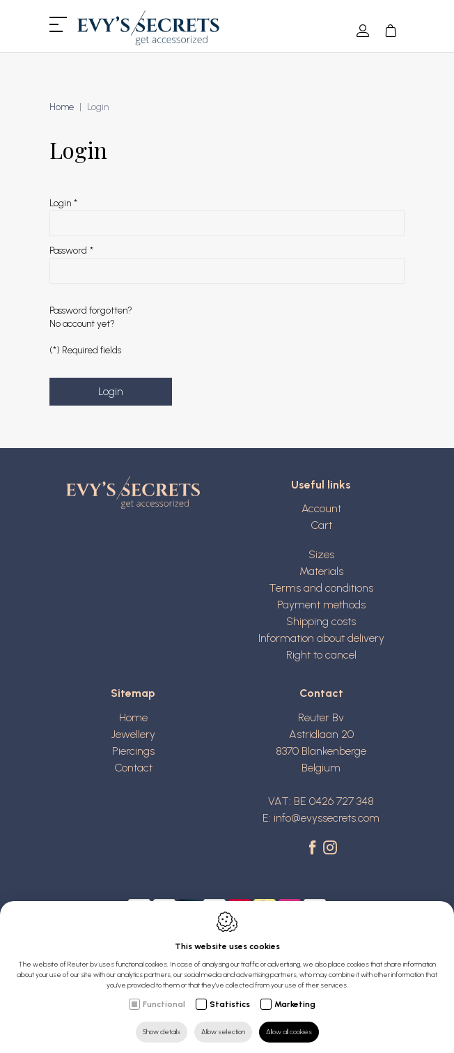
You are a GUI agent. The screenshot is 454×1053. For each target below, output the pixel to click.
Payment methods (321, 604)
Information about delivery (321, 638)
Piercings (133, 751)
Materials (321, 571)
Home (61, 107)
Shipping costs (321, 621)
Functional (164, 1004)
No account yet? (82, 324)
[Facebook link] (314, 848)
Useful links (321, 484)
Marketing (294, 1004)
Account (321, 508)
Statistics (230, 1004)
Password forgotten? (90, 310)
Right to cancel (321, 654)
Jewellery (133, 734)
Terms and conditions (321, 587)
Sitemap (133, 693)
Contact (133, 767)
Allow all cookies (289, 1031)
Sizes (321, 554)
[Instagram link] (330, 848)
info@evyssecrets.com (326, 817)
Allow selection (223, 1031)
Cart (321, 525)
